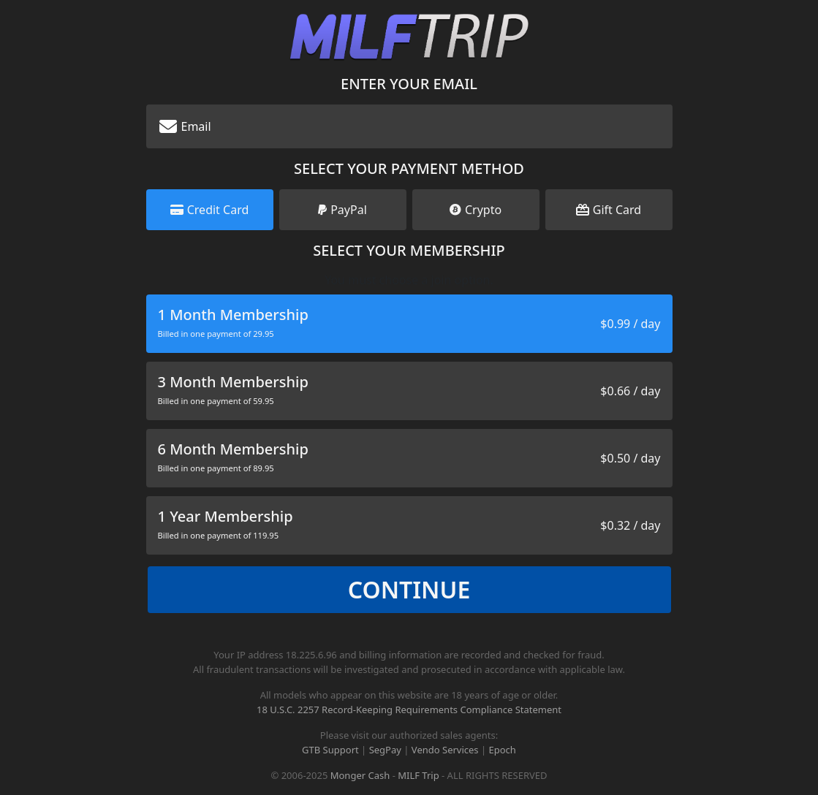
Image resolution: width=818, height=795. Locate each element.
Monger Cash (360, 775)
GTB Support (330, 749)
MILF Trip (418, 775)
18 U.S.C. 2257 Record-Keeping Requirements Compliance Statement (409, 709)
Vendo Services (445, 749)
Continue (409, 589)
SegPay (385, 749)
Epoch (502, 749)
